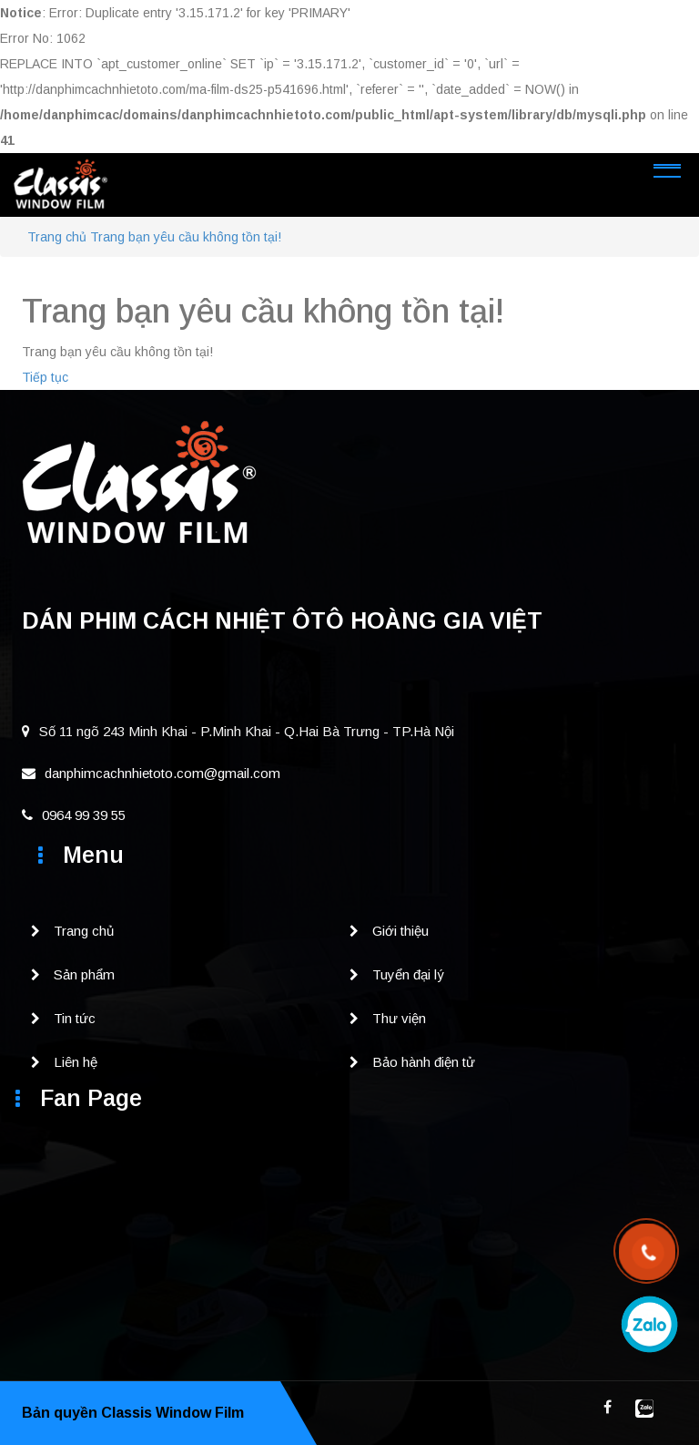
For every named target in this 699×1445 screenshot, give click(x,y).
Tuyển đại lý (408, 974)
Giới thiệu (400, 930)
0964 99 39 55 (74, 815)
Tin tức (75, 1018)
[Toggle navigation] (667, 168)
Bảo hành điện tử (423, 1062)
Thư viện (399, 1018)
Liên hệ (75, 1062)
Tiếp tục (45, 377)
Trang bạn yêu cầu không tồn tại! (185, 237)
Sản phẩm (84, 974)
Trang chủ (56, 237)
